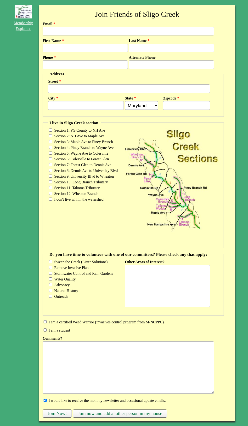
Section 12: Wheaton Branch (76, 194)
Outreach (61, 296)
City (53, 98)
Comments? (52, 338)
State (130, 98)
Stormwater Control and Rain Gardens (83, 273)
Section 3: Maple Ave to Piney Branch (83, 142)
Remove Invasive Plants (72, 268)
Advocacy (62, 285)
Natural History (66, 291)
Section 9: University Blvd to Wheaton (84, 176)
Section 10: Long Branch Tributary (81, 182)
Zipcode (171, 98)
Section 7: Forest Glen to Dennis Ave (82, 165)
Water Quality (65, 279)
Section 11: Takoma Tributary (77, 188)
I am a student (59, 330)
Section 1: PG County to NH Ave (79, 130)
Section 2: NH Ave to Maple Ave (79, 136)
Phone (49, 57)
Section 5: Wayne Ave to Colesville (81, 153)
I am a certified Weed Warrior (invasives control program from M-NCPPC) (106, 322)
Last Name (139, 41)
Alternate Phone (142, 57)
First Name (53, 41)
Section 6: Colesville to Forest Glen (81, 159)
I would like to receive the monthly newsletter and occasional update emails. (107, 400)
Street (54, 81)
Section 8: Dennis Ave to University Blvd (86, 171)
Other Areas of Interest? (144, 262)
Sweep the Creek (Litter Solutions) (80, 262)
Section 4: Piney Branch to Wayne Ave (83, 148)
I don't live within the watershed (78, 199)
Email (49, 24)
